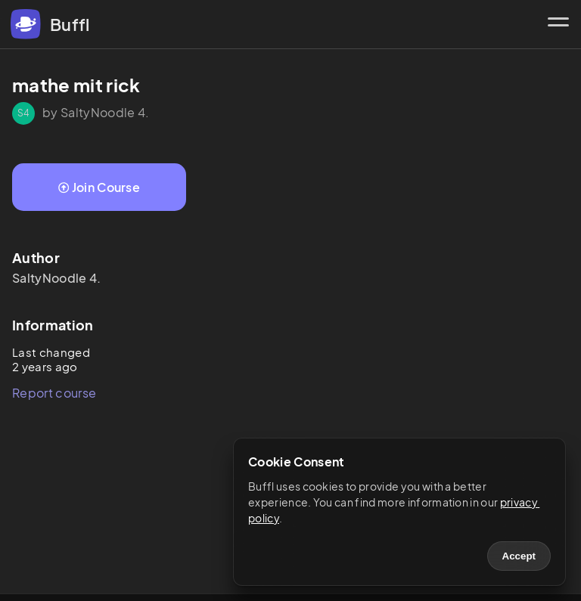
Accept (519, 556)
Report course (54, 393)
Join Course (99, 187)
